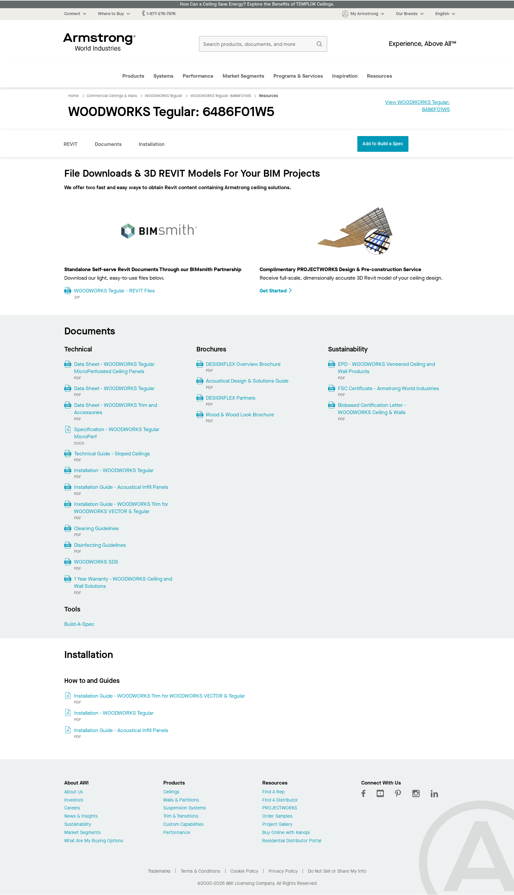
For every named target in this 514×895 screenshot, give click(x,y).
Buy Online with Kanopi (286, 833)
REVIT (71, 144)
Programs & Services (298, 75)
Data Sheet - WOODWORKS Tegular (114, 388)
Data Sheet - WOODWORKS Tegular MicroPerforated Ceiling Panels (114, 368)
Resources (379, 75)
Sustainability (77, 824)
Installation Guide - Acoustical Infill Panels (121, 487)
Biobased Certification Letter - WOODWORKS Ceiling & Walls (372, 409)
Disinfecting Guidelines (100, 545)
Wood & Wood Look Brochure (240, 414)
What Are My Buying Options (93, 841)
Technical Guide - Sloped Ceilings (112, 453)
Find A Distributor (280, 800)
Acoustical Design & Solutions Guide (247, 380)
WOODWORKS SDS (96, 561)
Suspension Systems (184, 808)
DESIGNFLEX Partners (230, 397)
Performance (198, 75)
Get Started (276, 290)
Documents (108, 144)
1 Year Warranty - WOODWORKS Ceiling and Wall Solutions (123, 582)
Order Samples (277, 816)
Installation (152, 144)
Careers (72, 808)
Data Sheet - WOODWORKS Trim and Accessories (115, 409)
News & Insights (81, 816)
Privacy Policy (283, 871)
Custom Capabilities (183, 824)
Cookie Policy (244, 871)
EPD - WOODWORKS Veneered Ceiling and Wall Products (386, 368)
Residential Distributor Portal (291, 841)
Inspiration (345, 75)
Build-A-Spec (79, 624)
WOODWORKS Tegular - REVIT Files (114, 290)
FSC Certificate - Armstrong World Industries (388, 388)
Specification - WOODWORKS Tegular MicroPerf (116, 433)
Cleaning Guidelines (96, 528)
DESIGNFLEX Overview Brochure (243, 364)
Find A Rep (273, 792)
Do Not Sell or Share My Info (337, 871)
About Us (73, 792)
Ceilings (171, 792)
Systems (163, 75)
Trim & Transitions (180, 816)
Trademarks (159, 871)
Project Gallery (277, 824)
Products (133, 75)
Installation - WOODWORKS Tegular (113, 470)
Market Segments (243, 75)
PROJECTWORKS (279, 808)
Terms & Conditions (200, 871)
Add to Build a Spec (383, 144)
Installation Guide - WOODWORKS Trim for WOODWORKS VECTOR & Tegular (121, 508)
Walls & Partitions (181, 800)
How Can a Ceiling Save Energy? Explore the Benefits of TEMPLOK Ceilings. (257, 4)
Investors (73, 800)
